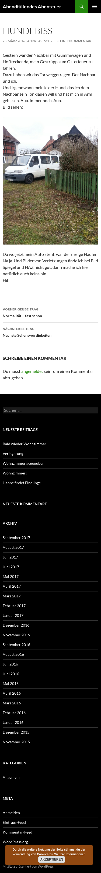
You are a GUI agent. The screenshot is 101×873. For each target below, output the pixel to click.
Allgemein (11, 777)
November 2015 (16, 742)
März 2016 (12, 703)
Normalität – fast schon (50, 312)
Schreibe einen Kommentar (67, 41)
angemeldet (32, 371)
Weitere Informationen (70, 854)
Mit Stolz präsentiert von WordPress (28, 866)
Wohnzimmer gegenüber (23, 463)
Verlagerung (13, 453)
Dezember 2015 (16, 732)
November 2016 (16, 635)
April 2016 (12, 693)
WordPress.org (15, 841)
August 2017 (13, 547)
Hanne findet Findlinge (22, 482)
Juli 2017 (10, 557)
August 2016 (13, 654)
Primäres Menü (94, 6)
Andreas (34, 41)
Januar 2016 (13, 722)
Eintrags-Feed (14, 822)
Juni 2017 (11, 566)
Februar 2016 (14, 712)
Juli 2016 (10, 664)
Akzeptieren (51, 859)
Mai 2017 (11, 576)
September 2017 (16, 537)
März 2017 (12, 596)
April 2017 (12, 586)
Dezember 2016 (16, 625)
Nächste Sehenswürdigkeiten (50, 331)
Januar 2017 (13, 615)
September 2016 (16, 644)
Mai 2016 (11, 683)
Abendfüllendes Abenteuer (32, 6)
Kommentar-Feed (17, 832)
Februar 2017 (14, 605)
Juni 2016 (11, 673)
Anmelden (11, 812)
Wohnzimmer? (15, 473)
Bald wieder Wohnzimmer (25, 443)
